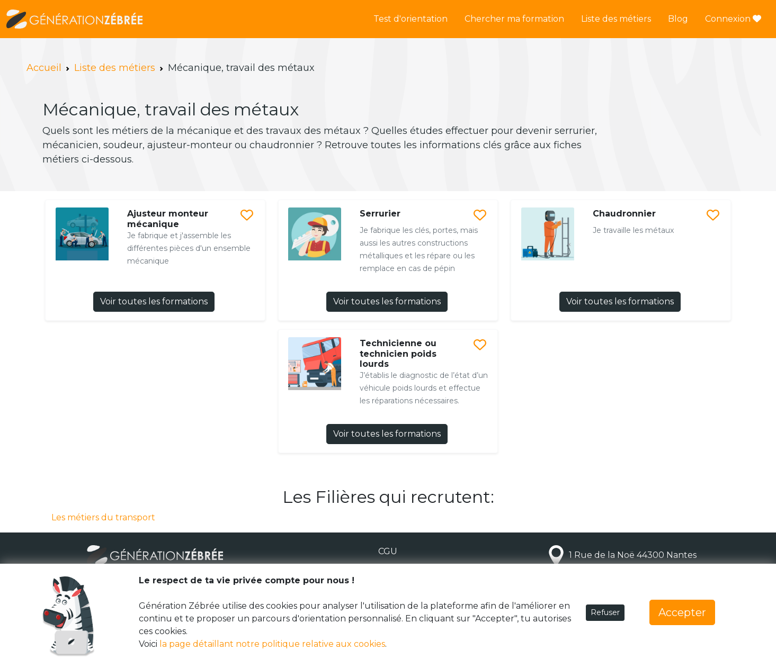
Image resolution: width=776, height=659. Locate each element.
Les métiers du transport (103, 517)
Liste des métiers (616, 19)
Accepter (682, 612)
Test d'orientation (410, 19)
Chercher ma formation (514, 19)
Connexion (733, 19)
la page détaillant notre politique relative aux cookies (272, 644)
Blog (678, 19)
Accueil (43, 68)
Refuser (605, 612)
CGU (387, 551)
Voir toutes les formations (154, 301)
